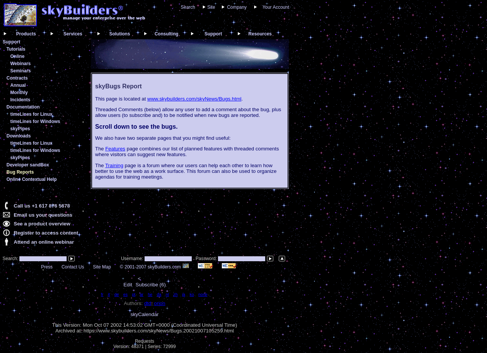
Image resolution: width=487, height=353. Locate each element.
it (109, 294)
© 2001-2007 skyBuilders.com (154, 267)
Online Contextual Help (31, 179)
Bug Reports (20, 172)
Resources (260, 34)
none (202, 294)
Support (213, 34)
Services (73, 34)
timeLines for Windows (35, 121)
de (116, 294)
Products (26, 34)
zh (175, 294)
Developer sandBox (27, 165)
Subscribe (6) (150, 285)
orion (160, 303)
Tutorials (15, 49)
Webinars (20, 63)
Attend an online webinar (44, 242)
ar (141, 294)
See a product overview (42, 224)
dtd (147, 303)
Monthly (19, 92)
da (159, 294)
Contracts (17, 78)
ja (183, 294)
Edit (127, 285)
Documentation (23, 107)
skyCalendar (145, 314)
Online (17, 56)
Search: (9, 258)
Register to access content (46, 233)
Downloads (18, 136)
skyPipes (20, 128)
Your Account (276, 7)
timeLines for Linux (31, 114)
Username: (133, 258)
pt (133, 294)
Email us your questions (43, 215)
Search (188, 7)
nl (167, 294)
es (125, 294)
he (150, 294)
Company (237, 7)
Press (47, 267)
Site (211, 7)
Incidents (20, 99)
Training (114, 165)
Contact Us (73, 267)
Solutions (119, 34)
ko (191, 294)
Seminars (20, 70)
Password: (207, 258)
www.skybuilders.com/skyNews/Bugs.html (194, 99)
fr (102, 294)
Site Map (102, 267)
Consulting (166, 34)
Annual (18, 85)
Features (115, 149)
